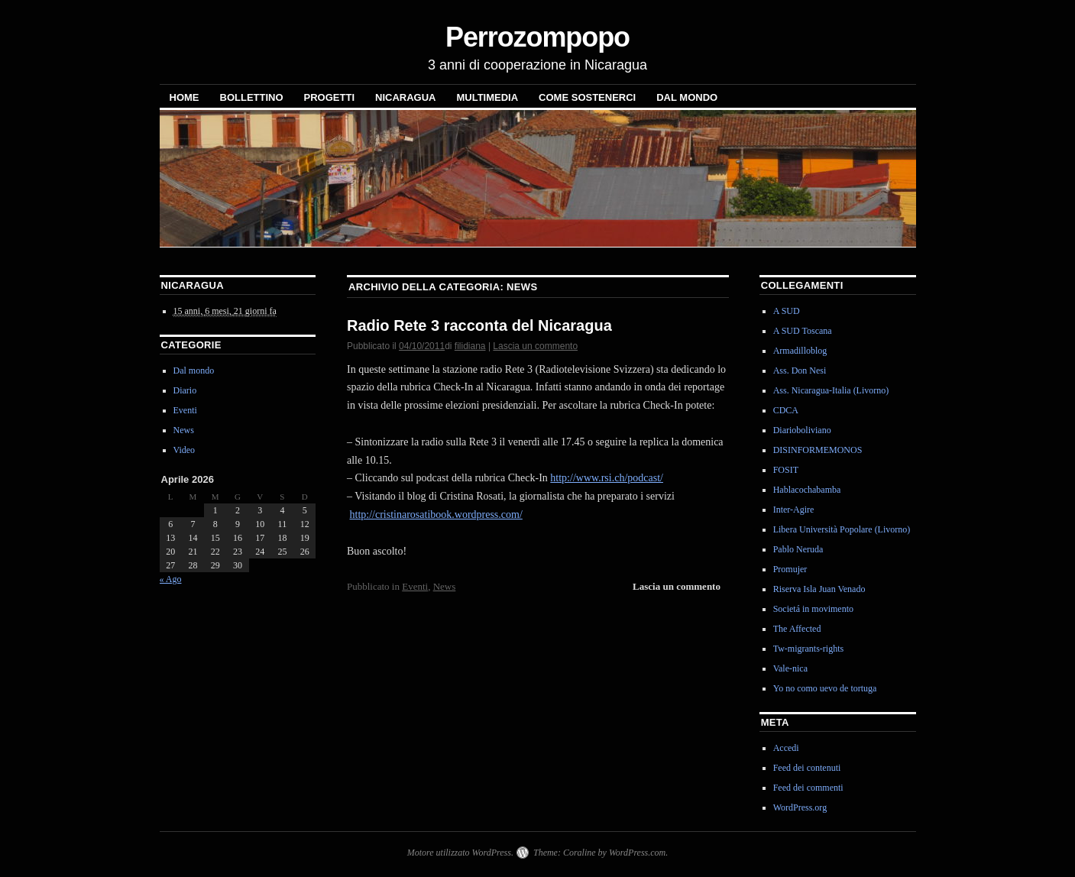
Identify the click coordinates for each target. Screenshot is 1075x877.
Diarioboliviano (802, 430)
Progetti (329, 97)
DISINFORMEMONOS (818, 450)
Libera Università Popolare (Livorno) (842, 529)
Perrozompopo (537, 37)
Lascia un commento (535, 346)
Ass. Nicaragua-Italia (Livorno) (831, 390)
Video (184, 450)
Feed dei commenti (808, 787)
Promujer (790, 569)
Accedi (786, 748)
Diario (185, 390)
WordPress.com (637, 852)
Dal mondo (686, 97)
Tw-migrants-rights (808, 648)
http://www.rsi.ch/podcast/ (606, 478)
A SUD (786, 311)
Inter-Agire (793, 509)
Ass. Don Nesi (800, 370)
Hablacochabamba (807, 489)
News (444, 586)
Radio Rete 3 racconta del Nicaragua (479, 325)
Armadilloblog (800, 350)
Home (184, 97)
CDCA (785, 410)
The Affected (797, 628)
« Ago (171, 579)
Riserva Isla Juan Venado (819, 589)
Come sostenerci (587, 97)
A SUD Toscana (802, 330)
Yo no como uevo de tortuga (825, 688)
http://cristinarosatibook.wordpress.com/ (436, 514)
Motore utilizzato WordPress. (460, 852)
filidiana (470, 346)
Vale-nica (790, 668)
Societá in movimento (813, 609)
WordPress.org (800, 807)
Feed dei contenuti (807, 767)
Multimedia (487, 97)
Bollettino (251, 97)
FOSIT (785, 469)
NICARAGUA (405, 97)
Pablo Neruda (798, 549)
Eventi (415, 586)
